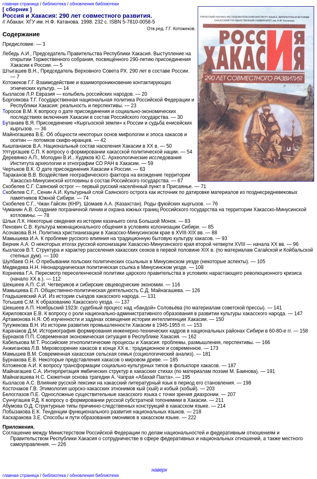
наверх (159, 470)
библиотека (54, 3)
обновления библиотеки (94, 3)
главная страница (20, 3)
